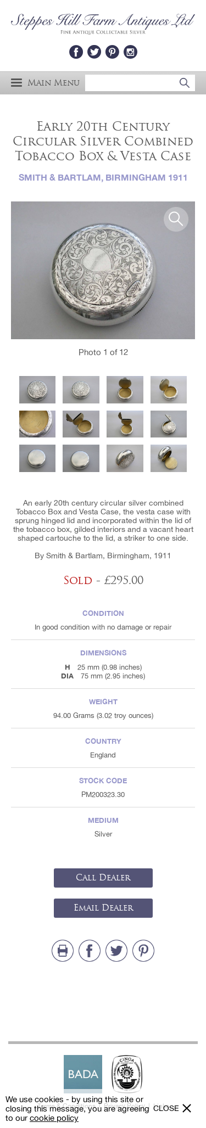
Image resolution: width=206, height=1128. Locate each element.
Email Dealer (103, 908)
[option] (103, 270)
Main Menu (45, 82)
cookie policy (54, 1118)
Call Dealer (103, 878)
